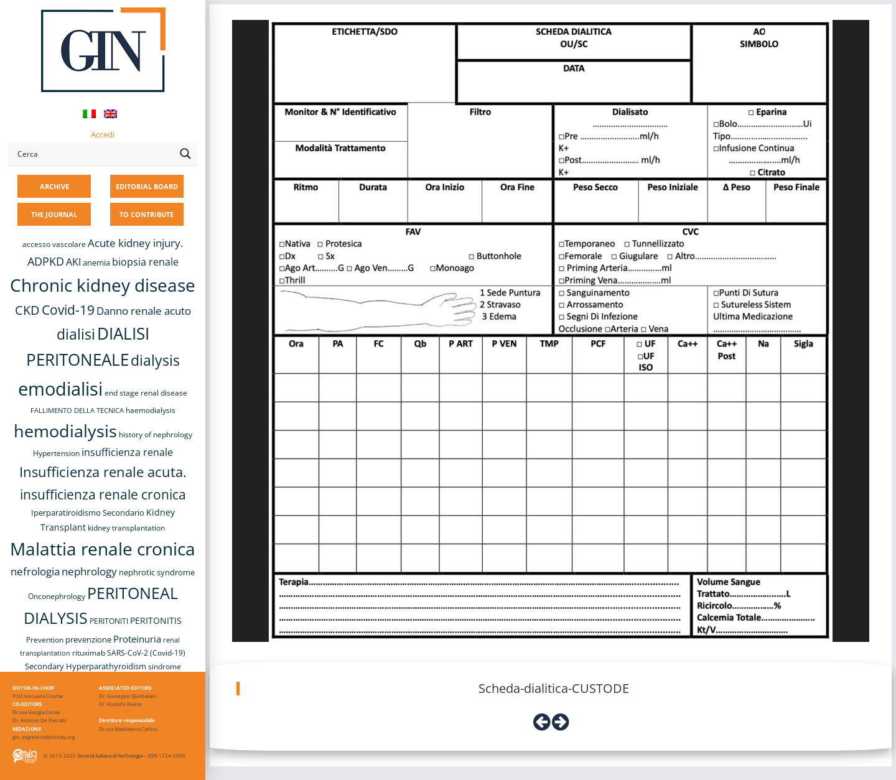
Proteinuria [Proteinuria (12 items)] (137, 639)
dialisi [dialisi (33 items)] (76, 334)
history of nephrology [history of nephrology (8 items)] (155, 434)
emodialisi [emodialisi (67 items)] (60, 388)
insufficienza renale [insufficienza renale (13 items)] (127, 452)
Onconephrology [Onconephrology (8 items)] (56, 596)
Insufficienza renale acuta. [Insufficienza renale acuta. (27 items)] (103, 472)
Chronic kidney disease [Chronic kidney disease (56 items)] (102, 285)
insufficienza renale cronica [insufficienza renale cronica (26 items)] (103, 494)
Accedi (102, 134)
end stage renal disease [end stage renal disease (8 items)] (146, 392)
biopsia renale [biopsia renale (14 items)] (145, 262)
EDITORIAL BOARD (147, 186)
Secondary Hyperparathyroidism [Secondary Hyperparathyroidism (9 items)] (85, 666)
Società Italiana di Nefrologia (109, 755)
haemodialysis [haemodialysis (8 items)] (150, 410)
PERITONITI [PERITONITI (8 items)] (109, 621)
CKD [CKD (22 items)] (27, 310)
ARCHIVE (54, 186)
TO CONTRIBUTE (146, 214)
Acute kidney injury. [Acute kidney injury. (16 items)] (135, 243)
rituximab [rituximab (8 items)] (88, 652)
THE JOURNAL (54, 214)
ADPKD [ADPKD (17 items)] (45, 261)
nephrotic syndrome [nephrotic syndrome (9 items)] (157, 572)
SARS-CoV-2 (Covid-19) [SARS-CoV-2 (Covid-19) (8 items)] (146, 652)
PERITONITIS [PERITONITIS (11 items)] (156, 620)
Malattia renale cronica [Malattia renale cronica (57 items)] (102, 548)
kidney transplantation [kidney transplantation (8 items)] (126, 527)
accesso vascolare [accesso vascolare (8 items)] (54, 244)
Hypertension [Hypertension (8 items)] (56, 453)
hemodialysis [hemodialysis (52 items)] (65, 430)
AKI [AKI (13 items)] (73, 262)
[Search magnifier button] (185, 153)
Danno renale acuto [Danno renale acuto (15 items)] (143, 311)
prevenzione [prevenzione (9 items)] (88, 639)
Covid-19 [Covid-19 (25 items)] (68, 309)
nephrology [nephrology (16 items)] (89, 571)
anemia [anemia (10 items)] (96, 262)
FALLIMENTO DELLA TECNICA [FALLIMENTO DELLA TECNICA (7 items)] (77, 410)
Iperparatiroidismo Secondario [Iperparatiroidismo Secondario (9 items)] (87, 512)
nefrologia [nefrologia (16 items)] (35, 571)
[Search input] (93, 154)
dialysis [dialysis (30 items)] (155, 360)
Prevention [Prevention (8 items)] (44, 639)
